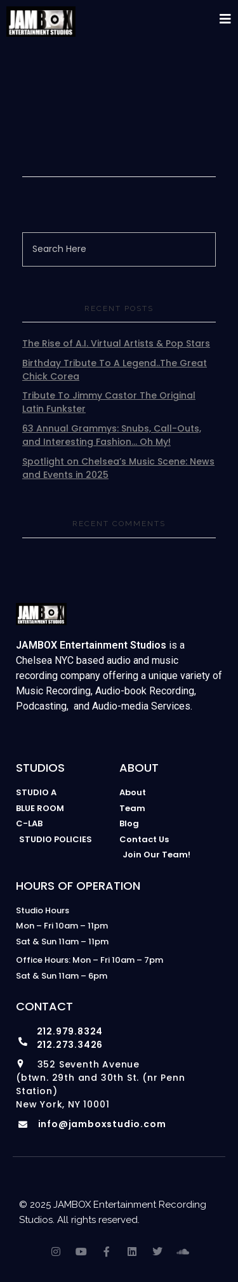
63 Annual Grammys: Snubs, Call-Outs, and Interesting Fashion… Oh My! (111, 435)
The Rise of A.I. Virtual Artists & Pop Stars (116, 343)
